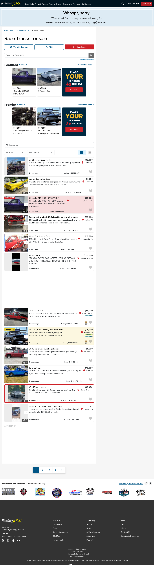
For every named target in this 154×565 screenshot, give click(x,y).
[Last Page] (62, 470)
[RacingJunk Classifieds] (11, 7)
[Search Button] (122, 3)
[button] (26, 185)
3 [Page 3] (49, 470)
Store (58, 4)
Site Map (56, 536)
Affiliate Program (94, 532)
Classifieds (29, 4)
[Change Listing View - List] (82, 152)
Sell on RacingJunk (61, 532)
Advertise (91, 536)
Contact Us (126, 532)
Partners (76, 4)
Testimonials (58, 540)
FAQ (122, 524)
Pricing (123, 528)
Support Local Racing (23, 484)
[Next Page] (55, 470)
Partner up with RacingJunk (131, 484)
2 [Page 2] (42, 470)
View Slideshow (19, 47)
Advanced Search (87, 59)
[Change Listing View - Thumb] (90, 152)
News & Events (41, 4)
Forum (52, 4)
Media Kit (90, 540)
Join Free (146, 3)
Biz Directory (87, 4)
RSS (49, 47)
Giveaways (67, 4)
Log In (136, 3)
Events (55, 528)
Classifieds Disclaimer (130, 536)
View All (23, 65)
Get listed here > (86, 65)
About (89, 524)
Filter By (14, 152)
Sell (129, 3)
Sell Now (74, 90)
